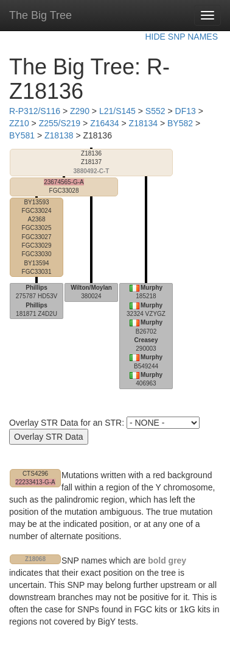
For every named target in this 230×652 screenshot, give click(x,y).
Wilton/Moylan (91, 287)
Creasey (146, 340)
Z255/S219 (60, 123)
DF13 (185, 111)
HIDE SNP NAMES (181, 36)
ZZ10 (19, 123)
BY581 (22, 135)
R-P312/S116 (34, 111)
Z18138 (58, 135)
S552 (155, 111)
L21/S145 (117, 111)
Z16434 (104, 123)
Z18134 (143, 123)
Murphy (151, 287)
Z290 (79, 111)
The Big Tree (40, 15)
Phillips (36, 287)
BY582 (180, 123)
